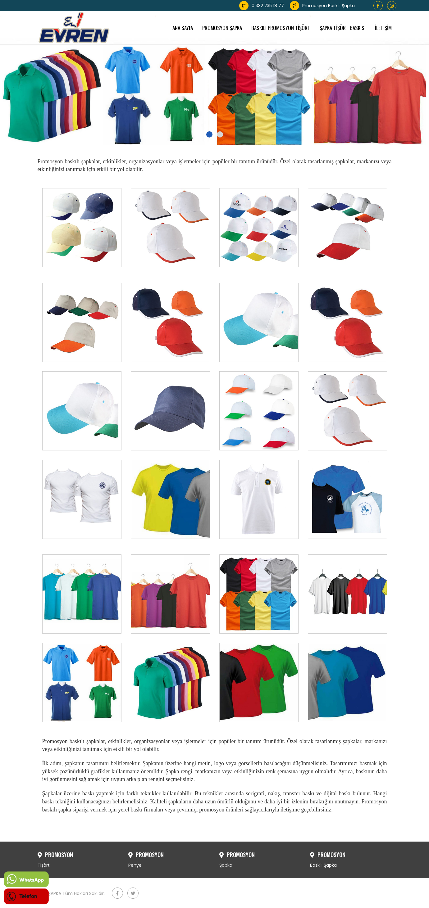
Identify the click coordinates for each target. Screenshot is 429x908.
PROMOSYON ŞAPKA (222, 28)
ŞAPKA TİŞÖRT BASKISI (343, 28)
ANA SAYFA (182, 28)
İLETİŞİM (383, 28)
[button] (209, 134)
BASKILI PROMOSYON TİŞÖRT (280, 28)
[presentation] (14, 87)
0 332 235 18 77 (261, 5)
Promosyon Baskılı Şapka (322, 5)
